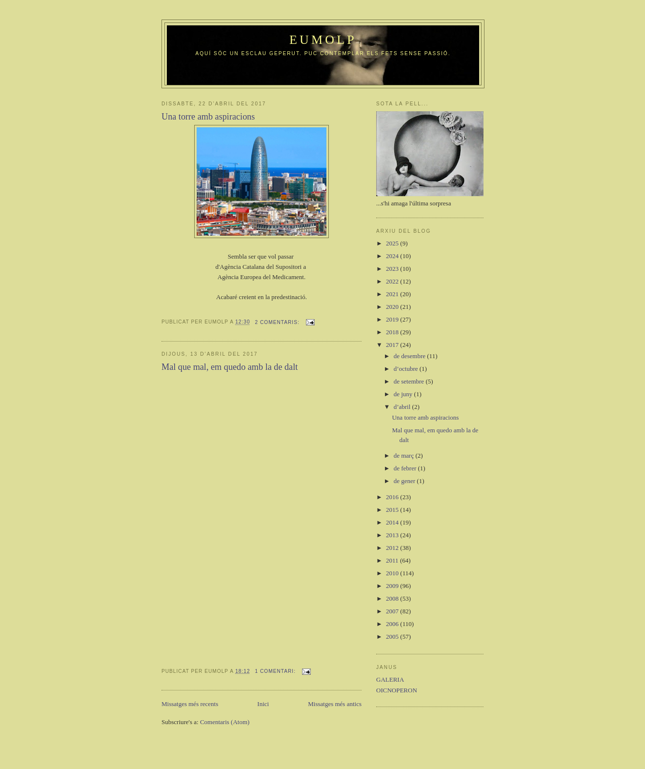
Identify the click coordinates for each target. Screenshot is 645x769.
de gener (405, 481)
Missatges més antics (335, 704)
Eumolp (323, 40)
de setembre (410, 381)
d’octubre (407, 368)
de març (405, 455)
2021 (393, 294)
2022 (393, 281)
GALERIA (390, 679)
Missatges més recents (189, 704)
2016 (393, 497)
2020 (393, 306)
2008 (393, 598)
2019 (393, 319)
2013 (393, 535)
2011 (393, 560)
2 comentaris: (278, 322)
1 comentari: (276, 671)
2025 (393, 243)
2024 (393, 256)
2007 (393, 611)
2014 (393, 522)
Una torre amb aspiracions (208, 116)
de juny (404, 394)
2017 (393, 344)
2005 (393, 636)
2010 (393, 573)
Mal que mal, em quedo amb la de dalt (229, 367)
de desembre (410, 356)
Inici (263, 704)
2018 (393, 332)
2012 (393, 547)
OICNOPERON (396, 690)
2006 (393, 623)
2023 (393, 268)
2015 (393, 509)
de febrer (406, 468)
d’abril (403, 406)
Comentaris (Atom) (224, 722)
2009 (393, 585)
